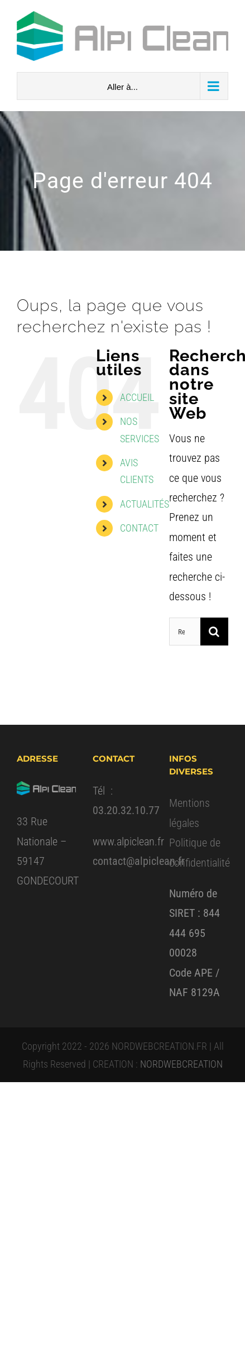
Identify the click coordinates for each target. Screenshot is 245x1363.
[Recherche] (214, 631)
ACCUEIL (137, 397)
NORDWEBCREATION (181, 1064)
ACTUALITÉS (144, 504)
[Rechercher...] (184, 631)
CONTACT (139, 528)
